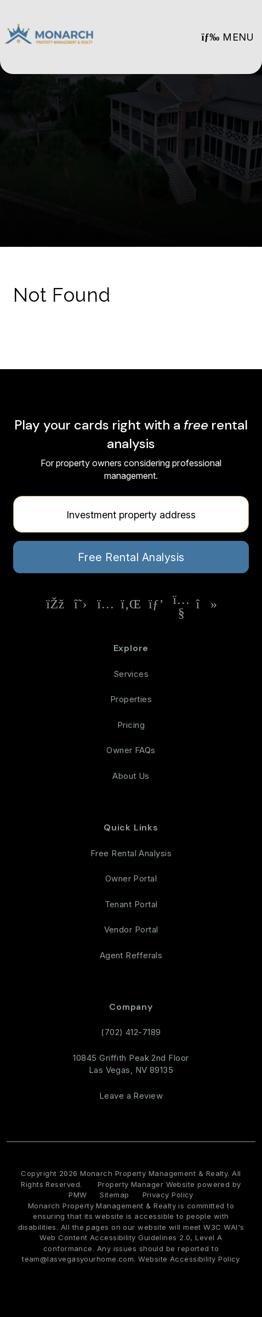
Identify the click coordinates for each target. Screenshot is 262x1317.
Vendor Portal (131, 929)
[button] (55, 604)
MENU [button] (227, 37)
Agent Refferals (131, 955)
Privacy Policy (168, 1194)
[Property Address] (131, 514)
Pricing (131, 725)
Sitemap (114, 1194)
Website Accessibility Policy (189, 1258)
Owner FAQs (131, 750)
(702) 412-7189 (131, 1032)
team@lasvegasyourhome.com (78, 1258)
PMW (78, 1194)
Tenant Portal (131, 904)
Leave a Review (131, 1095)
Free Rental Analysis (131, 557)
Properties (131, 699)
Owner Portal (131, 878)
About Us (131, 776)
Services (131, 674)
